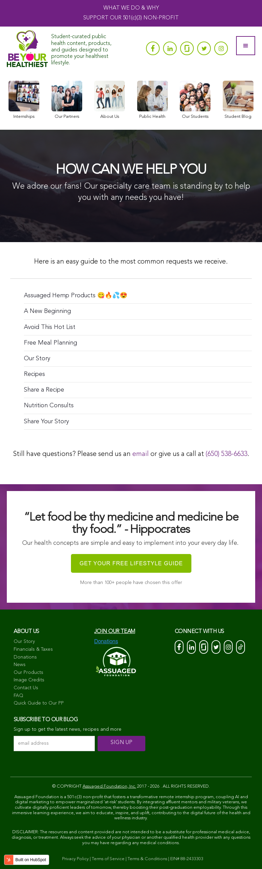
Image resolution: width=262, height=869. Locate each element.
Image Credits (29, 680)
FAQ (18, 695)
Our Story (37, 359)
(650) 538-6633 (226, 454)
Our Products (28, 672)
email (140, 454)
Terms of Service (108, 859)
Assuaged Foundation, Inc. (109, 786)
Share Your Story (46, 421)
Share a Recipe (44, 390)
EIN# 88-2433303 (186, 859)
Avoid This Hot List (49, 327)
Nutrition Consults (49, 405)
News (20, 664)
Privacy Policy (75, 859)
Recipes (34, 374)
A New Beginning (47, 311)
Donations (25, 657)
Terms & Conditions (147, 859)
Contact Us (26, 687)
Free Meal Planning (50, 343)
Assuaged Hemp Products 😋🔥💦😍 (75, 296)
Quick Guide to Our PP (39, 703)
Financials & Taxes (33, 649)
